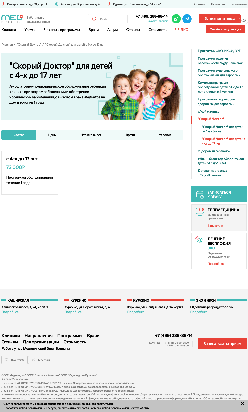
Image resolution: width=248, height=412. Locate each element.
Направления (38, 335)
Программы (69, 335)
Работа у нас (10, 348)
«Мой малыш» (208, 111)
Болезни (62, 348)
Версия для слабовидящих (236, 18)
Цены (52, 135)
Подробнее (216, 263)
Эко (184, 29)
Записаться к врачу (219, 194)
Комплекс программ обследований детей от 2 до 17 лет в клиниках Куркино (220, 87)
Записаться (215, 225)
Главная (7, 44)
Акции (112, 29)
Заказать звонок (129, 21)
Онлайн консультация (225, 29)
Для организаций (41, 341)
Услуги (29, 29)
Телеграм (42, 360)
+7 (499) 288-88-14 (123, 16)
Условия (165, 135)
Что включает (91, 135)
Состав (19, 135)
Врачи (93, 29)
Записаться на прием (192, 18)
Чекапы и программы (62, 29)
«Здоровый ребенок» (214, 151)
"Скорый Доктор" (29, 44)
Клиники (8, 29)
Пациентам (218, 4)
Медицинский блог (38, 348)
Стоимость (157, 29)
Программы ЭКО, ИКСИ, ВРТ (219, 51)
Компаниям (239, 4)
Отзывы (199, 4)
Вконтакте (14, 360)
